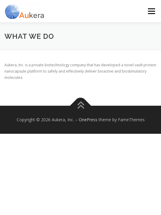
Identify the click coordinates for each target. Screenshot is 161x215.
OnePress (88, 119)
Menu (151, 11)
